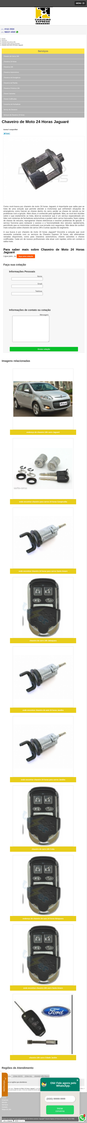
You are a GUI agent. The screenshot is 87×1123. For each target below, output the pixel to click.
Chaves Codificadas (10, 99)
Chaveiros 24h (8, 67)
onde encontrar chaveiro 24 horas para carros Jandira (43, 780)
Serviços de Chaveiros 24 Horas (14, 115)
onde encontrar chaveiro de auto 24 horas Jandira (43, 710)
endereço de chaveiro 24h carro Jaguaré (43, 432)
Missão (4, 1102)
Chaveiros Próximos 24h (12, 88)
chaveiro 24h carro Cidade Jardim (43, 1058)
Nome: (27, 277)
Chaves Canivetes (10, 94)
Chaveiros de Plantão (11, 83)
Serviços (43, 51)
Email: (27, 285)
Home (4, 1098)
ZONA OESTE (18, 1076)
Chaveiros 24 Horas (10, 62)
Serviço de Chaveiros (11, 110)
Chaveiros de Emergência (12, 78)
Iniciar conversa (59, 1109)
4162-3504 (9, 29)
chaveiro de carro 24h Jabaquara (43, 641)
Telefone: (27, 292)
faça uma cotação (26, 256)
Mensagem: (30, 328)
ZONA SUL (28, 1076)
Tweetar (6, 133)
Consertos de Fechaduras (12, 104)
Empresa (5, 1100)
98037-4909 (9, 32)
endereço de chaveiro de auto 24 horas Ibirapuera (43, 919)
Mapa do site (6, 1109)
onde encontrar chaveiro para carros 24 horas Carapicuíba (43, 502)
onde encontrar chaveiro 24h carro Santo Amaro (43, 988)
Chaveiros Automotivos (11, 72)
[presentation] (24, 302)
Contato (5, 1107)
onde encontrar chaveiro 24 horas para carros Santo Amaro (43, 571)
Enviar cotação (44, 349)
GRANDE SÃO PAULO (41, 1076)
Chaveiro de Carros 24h (11, 56)
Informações (5, 1084)
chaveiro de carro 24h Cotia (43, 849)
